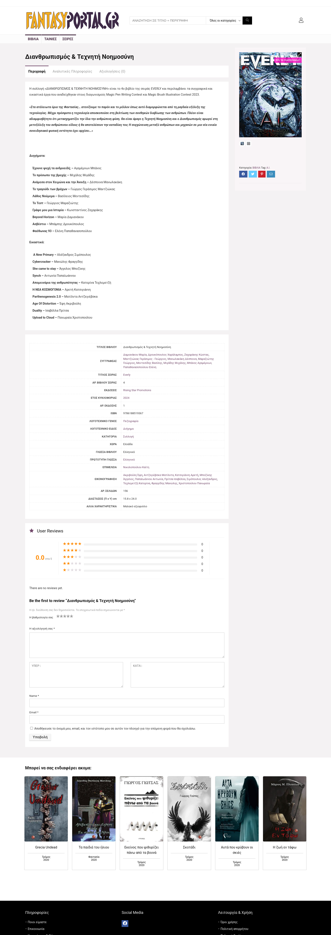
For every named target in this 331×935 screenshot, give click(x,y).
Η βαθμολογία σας (41, 617)
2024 (126, 397)
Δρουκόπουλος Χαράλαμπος (165, 354)
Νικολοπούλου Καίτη (136, 467)
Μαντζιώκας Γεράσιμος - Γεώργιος (144, 358)
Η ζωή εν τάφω (285, 847)
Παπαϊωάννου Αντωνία (149, 479)
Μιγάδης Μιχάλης (174, 362)
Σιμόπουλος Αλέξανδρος (202, 479)
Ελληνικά (129, 459)
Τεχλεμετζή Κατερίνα (136, 483)
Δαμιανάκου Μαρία (135, 354)
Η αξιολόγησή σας (42, 628)
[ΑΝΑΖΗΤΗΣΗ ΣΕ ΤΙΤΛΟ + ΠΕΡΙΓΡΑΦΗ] (247, 20)
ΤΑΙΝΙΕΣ (50, 39)
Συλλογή (128, 436)
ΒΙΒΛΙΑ (33, 39)
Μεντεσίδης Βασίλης (149, 362)
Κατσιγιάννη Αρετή (186, 475)
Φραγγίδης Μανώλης (164, 483)
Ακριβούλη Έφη (133, 475)
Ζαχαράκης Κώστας (196, 354)
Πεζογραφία (130, 421)
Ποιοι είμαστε (37, 922)
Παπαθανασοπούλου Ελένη (139, 367)
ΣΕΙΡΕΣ (67, 39)
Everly (126, 374)
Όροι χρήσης (229, 922)
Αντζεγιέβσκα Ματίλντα (159, 475)
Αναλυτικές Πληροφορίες (72, 71)
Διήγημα (128, 428)
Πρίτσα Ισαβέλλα (175, 479)
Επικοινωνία (36, 929)
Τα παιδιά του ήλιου (94, 847)
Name (34, 695)
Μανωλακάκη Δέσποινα (182, 358)
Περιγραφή (36, 71)
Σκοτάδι (189, 847)
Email (33, 712)
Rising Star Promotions (137, 390)
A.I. (268, 176)
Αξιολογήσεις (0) (112, 71)
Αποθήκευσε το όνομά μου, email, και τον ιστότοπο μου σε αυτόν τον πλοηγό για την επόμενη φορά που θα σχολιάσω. (115, 728)
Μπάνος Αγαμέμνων (199, 362)
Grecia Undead (46, 847)
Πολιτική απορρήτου (234, 929)
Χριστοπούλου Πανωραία (194, 483)
